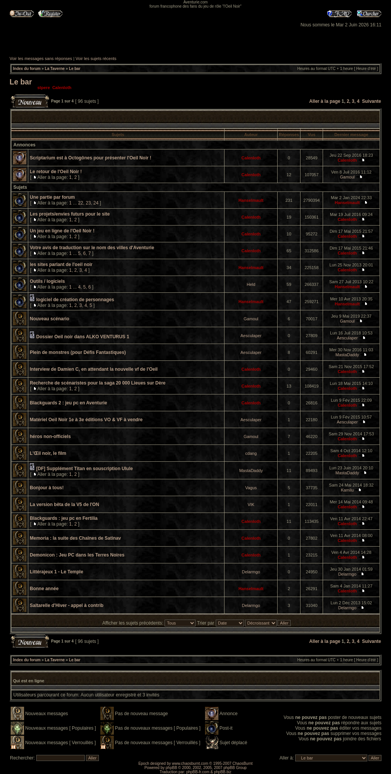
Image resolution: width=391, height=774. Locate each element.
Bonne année (44, 588)
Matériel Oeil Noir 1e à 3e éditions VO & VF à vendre (86, 419)
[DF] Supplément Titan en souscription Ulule (84, 468)
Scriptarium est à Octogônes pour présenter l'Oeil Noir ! (90, 158)
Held (251, 284)
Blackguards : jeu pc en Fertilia (63, 518)
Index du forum (26, 69)
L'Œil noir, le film (48, 453)
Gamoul (347, 177)
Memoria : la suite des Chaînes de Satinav (75, 538)
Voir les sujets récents (96, 58)
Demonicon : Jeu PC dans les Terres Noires (77, 555)
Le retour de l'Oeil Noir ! (56, 171)
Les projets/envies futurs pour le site (70, 214)
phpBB (171, 768)
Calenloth (61, 87)
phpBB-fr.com (198, 772)
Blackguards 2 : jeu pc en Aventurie (68, 403)
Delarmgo (251, 572)
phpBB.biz (222, 772)
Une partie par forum (52, 197)
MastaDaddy (347, 354)
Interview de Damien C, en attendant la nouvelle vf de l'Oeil (94, 369)
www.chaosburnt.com (190, 763)
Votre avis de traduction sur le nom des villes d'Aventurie (92, 247)
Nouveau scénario (49, 318)
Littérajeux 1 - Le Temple (56, 571)
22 (80, 203)
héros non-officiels (50, 436)
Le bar (75, 69)
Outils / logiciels (47, 281)
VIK (250, 504)
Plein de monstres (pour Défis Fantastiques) (78, 352)
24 (95, 203)
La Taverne (55, 69)
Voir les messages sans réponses (41, 58)
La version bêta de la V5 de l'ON (64, 504)
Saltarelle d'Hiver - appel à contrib (66, 605)
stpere (43, 87)
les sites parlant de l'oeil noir (61, 264)
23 (88, 203)
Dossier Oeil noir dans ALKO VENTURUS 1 (82, 336)
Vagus (251, 487)
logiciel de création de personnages (75, 299)
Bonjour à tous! (47, 487)
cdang (251, 453)
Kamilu (347, 490)
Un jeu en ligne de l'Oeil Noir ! (62, 231)
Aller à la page (324, 101)
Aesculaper (251, 335)
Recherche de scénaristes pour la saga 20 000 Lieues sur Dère (98, 383)
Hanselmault (251, 200)
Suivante (371, 101)
